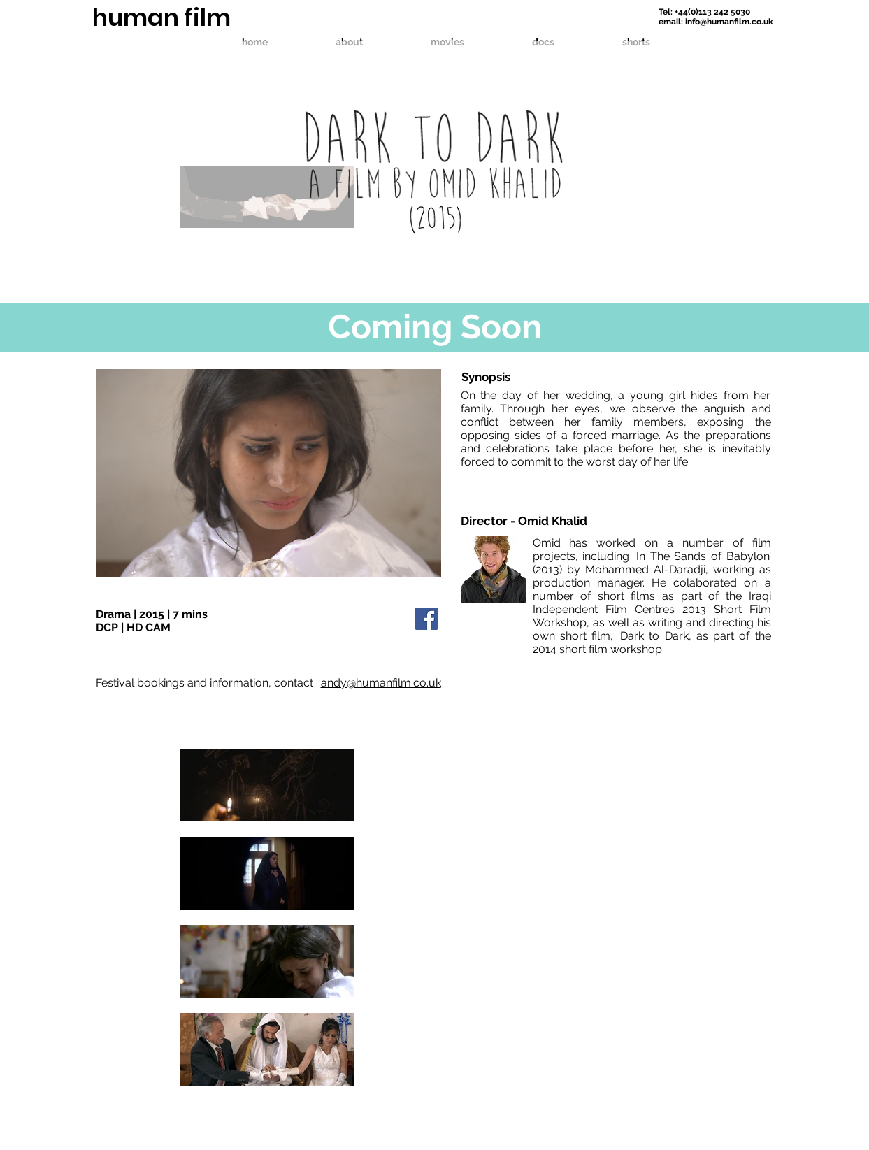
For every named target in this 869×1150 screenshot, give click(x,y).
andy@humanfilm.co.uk (381, 682)
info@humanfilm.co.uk (729, 22)
